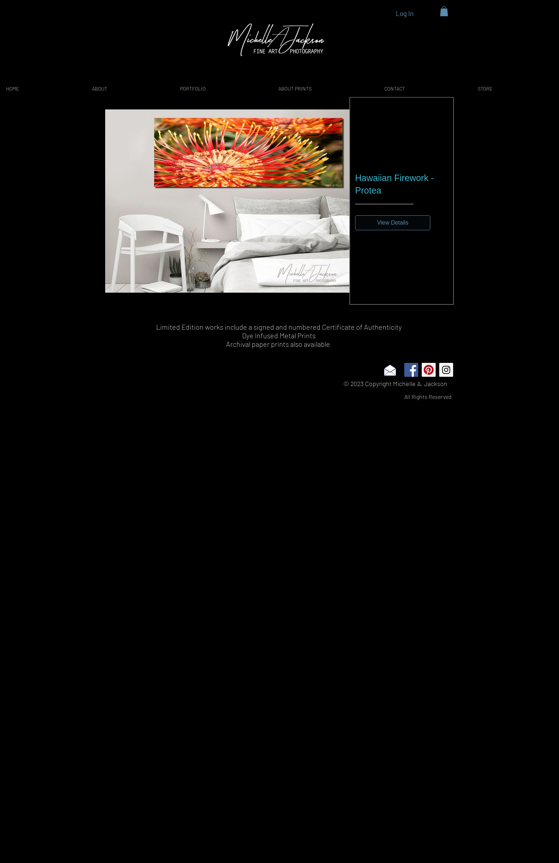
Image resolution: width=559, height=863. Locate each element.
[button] (444, 11)
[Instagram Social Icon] (446, 370)
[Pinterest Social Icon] (429, 370)
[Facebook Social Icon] (411, 370)
